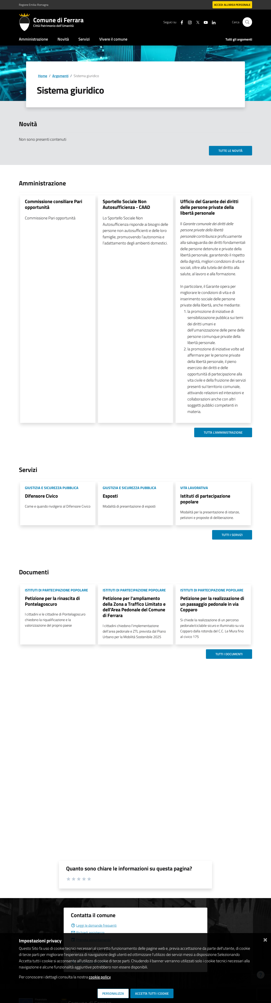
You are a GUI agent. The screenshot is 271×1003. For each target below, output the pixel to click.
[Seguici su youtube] (204, 22)
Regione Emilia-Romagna (33, 5)
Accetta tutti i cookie (152, 993)
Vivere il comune (113, 39)
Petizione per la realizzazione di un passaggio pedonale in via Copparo (212, 604)
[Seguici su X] (196, 22)
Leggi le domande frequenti (94, 925)
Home (42, 75)
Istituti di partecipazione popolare (205, 498)
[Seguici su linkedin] (212, 22)
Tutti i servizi (232, 534)
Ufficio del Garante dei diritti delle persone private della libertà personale (209, 207)
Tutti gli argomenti (238, 39)
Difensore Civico (41, 495)
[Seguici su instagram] (188, 22)
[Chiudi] (265, 939)
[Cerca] (247, 22)
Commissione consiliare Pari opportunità (53, 204)
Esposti (110, 495)
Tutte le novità (230, 150)
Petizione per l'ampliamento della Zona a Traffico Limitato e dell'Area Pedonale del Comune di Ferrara (134, 607)
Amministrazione (33, 39)
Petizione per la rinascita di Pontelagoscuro (52, 601)
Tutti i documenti (229, 654)
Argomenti (60, 75)
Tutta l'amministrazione (223, 432)
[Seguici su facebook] (180, 22)
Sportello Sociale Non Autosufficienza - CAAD (126, 204)
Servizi (84, 39)
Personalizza (113, 993)
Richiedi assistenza (87, 932)
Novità (63, 39)
